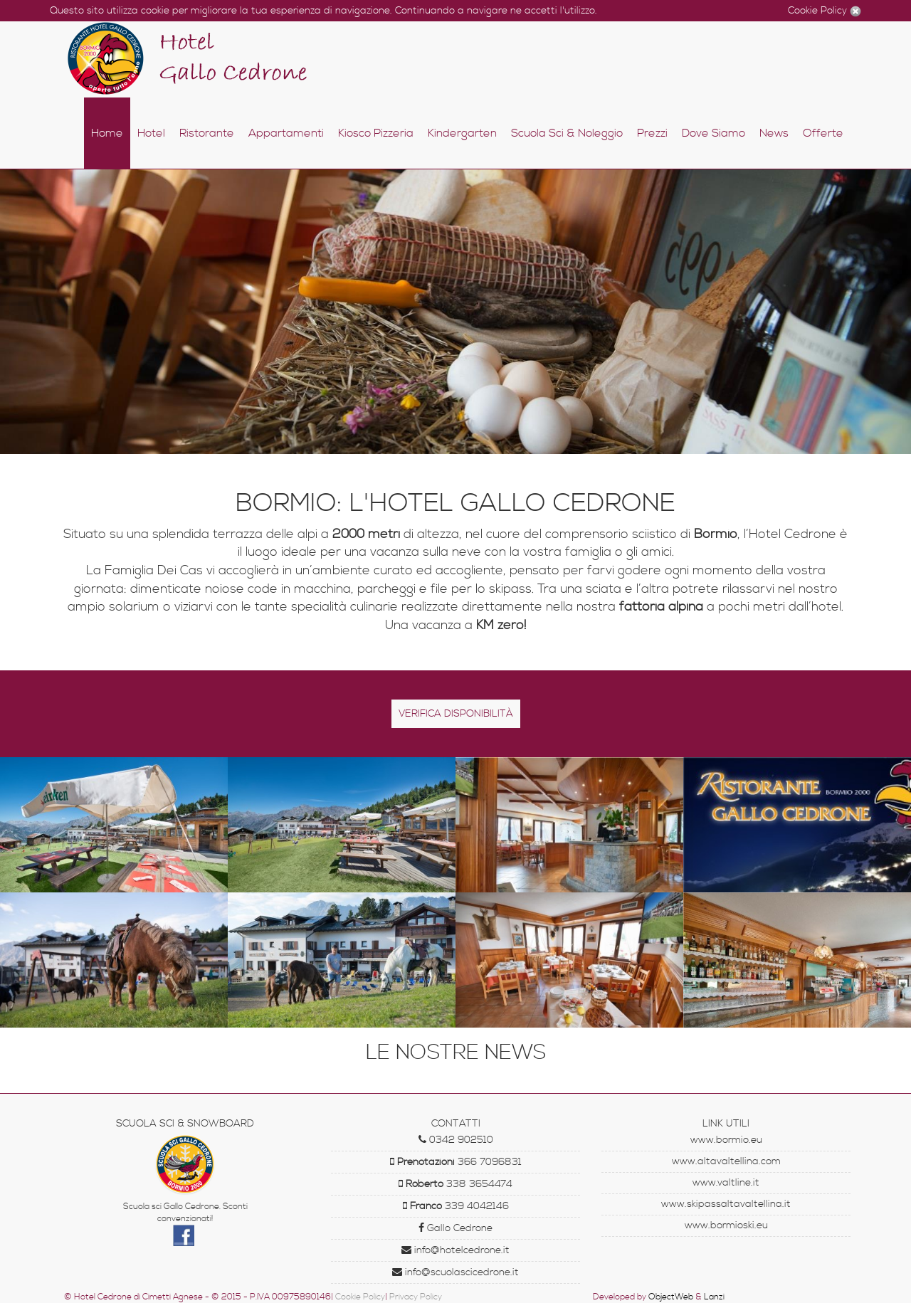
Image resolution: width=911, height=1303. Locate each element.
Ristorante (206, 133)
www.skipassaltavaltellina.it (726, 1204)
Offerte (823, 133)
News (774, 133)
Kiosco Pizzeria (376, 133)
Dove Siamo (713, 133)
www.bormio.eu (726, 1140)
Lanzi (714, 1297)
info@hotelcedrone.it (455, 1250)
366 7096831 (456, 1162)
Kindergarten (462, 133)
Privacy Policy (415, 1297)
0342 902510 (455, 1140)
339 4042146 (456, 1206)
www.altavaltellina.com (726, 1161)
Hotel (151, 133)
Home (107, 133)
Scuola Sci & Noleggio (567, 133)
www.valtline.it (726, 1182)
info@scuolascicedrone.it (455, 1272)
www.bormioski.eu (726, 1225)
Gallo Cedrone (455, 1228)
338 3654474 (455, 1184)
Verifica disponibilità (456, 713)
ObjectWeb (670, 1297)
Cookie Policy (819, 10)
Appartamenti (286, 133)
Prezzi (652, 133)
